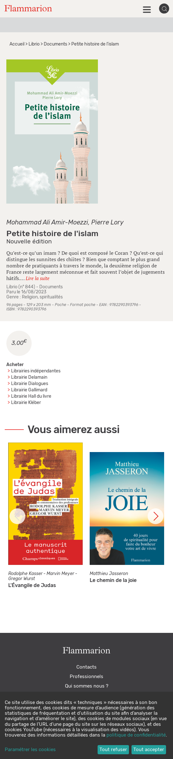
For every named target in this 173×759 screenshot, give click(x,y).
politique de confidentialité (136, 735)
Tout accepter (148, 749)
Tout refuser (113, 749)
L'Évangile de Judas (32, 585)
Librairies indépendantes (36, 371)
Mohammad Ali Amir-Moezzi (47, 222)
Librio (34, 44)
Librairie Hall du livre (31, 396)
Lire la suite (37, 278)
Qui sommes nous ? (86, 686)
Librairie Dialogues (29, 384)
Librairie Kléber (26, 403)
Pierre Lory (107, 222)
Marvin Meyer (60, 574)
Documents (55, 44)
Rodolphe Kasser (25, 574)
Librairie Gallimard (29, 390)
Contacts (86, 667)
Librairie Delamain (29, 377)
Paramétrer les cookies (30, 749)
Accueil (17, 44)
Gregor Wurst (21, 579)
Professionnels (86, 676)
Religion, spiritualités (42, 297)
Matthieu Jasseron (109, 574)
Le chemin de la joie (113, 580)
